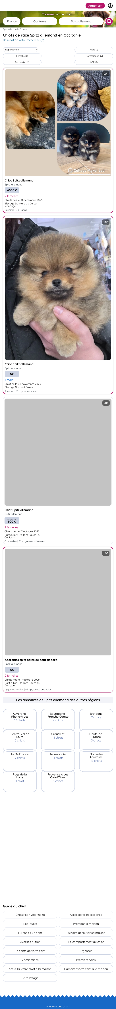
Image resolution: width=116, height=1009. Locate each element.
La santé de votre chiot (30, 951)
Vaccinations (30, 960)
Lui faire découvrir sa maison (86, 933)
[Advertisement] (58, 817)
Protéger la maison (86, 923)
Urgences (86, 951)
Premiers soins (86, 960)
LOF (94, 62)
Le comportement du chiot (86, 942)
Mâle (94, 49)
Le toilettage (30, 978)
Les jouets (30, 923)
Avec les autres (30, 942)
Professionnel (94, 55)
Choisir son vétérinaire (30, 914)
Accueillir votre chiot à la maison (30, 969)
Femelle (22, 55)
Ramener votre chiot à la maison (86, 969)
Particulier (22, 62)
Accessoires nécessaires (86, 914)
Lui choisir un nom (30, 933)
